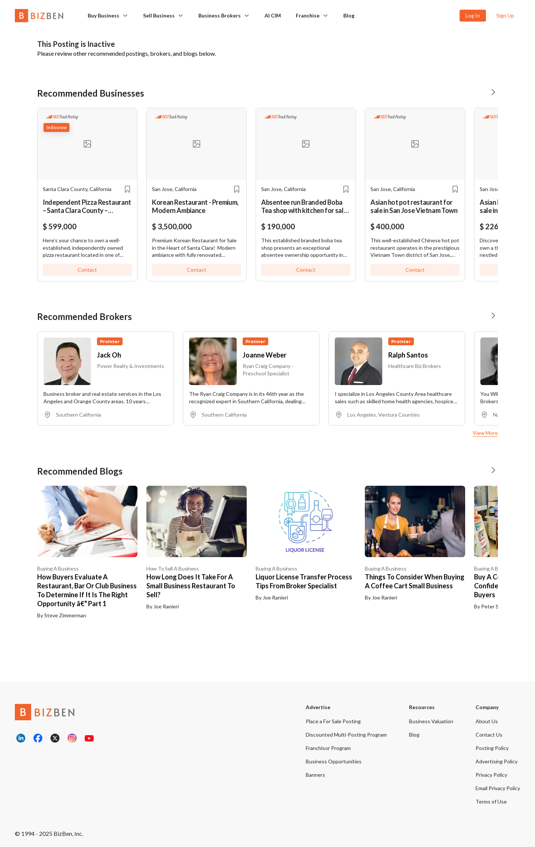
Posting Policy (492, 748)
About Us (487, 721)
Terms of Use (491, 801)
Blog (348, 15)
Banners (315, 775)
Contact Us (489, 734)
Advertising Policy (497, 761)
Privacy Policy (491, 775)
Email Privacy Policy (498, 788)
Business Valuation (431, 721)
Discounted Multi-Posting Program (346, 734)
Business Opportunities (333, 761)
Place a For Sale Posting (333, 721)
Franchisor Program (328, 748)
